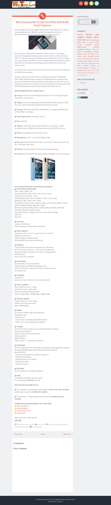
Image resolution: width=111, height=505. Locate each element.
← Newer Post (17, 434)
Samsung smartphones (88, 73)
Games (96, 52)
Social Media (87, 61)
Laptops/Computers (83, 68)
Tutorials (90, 56)
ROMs (97, 70)
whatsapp (80, 49)
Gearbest (79, 73)
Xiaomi (26, 427)
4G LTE (94, 59)
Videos (79, 54)
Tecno (79, 45)
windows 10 (95, 68)
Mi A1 (58, 34)
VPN (82, 63)
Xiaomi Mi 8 (21, 413)
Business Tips (90, 49)
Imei (97, 63)
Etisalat (96, 47)
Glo (97, 49)
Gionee (85, 54)
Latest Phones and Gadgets (58, 424)
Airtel (97, 45)
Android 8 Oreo (83, 75)
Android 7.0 (95, 66)
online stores (81, 59)
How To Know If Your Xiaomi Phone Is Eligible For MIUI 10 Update (46, 154)
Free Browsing (93, 40)
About (73, 499)
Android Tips (91, 70)
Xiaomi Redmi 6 (22, 408)
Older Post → (67, 434)
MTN (79, 42)
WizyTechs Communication (55, 499)
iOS (89, 54)
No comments (37, 427)
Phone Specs (18, 427)
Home (43, 434)
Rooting (96, 61)
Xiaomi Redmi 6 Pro (24, 411)
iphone (93, 54)
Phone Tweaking (83, 66)
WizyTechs (41, 424)
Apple (79, 63)
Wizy (55, 501)
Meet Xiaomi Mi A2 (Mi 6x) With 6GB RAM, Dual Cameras (42, 23)
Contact (67, 499)
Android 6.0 (92, 63)
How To (85, 42)
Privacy (60, 501)
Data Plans (94, 42)
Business (88, 59)
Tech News (82, 39)
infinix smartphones (85, 52)
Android (88, 45)
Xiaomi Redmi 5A (23, 406)
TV (92, 61)
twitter (86, 63)
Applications (81, 47)
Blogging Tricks (82, 70)
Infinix (85, 56)
